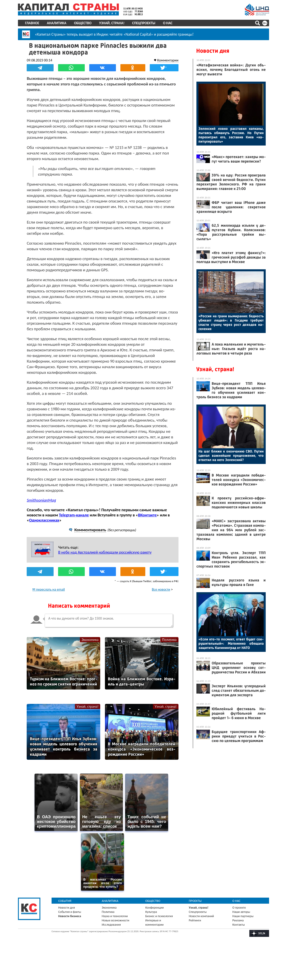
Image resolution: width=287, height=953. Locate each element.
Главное (32, 23)
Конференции (154, 907)
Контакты (238, 924)
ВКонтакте (147, 515)
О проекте (239, 907)
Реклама (238, 920)
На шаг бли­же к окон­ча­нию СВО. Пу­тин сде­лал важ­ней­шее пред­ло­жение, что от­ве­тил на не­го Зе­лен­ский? (231, 455)
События (65, 901)
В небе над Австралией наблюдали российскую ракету (105, 552)
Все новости (161, 589)
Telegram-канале (74, 515)
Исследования (111, 924)
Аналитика (56, 23)
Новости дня (212, 50)
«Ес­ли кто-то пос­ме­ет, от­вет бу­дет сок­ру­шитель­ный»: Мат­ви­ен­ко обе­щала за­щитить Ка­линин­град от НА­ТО (231, 643)
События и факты (69, 912)
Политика (169, 640)
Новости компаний (201, 916)
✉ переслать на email (49, 589)
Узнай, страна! (111, 23)
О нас (167, 23)
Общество (82, 23)
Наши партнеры (242, 916)
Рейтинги (195, 920)
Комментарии (167, 60)
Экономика (90, 640)
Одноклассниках (44, 520)
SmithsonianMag (41, 500)
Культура (151, 912)
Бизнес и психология (159, 916)
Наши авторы (241, 912)
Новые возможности (115, 920)
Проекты (195, 901)
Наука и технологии (115, 916)
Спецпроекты (144, 23)
